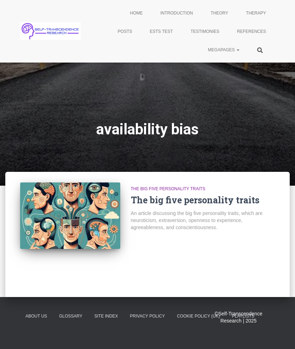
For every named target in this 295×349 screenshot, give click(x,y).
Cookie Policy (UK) (198, 316)
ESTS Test (161, 31)
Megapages (223, 49)
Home (136, 13)
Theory (220, 13)
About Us (36, 316)
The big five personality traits (168, 188)
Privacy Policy (147, 316)
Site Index (106, 316)
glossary (70, 316)
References (251, 31)
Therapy (256, 13)
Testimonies (205, 31)
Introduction (177, 13)
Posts (125, 31)
